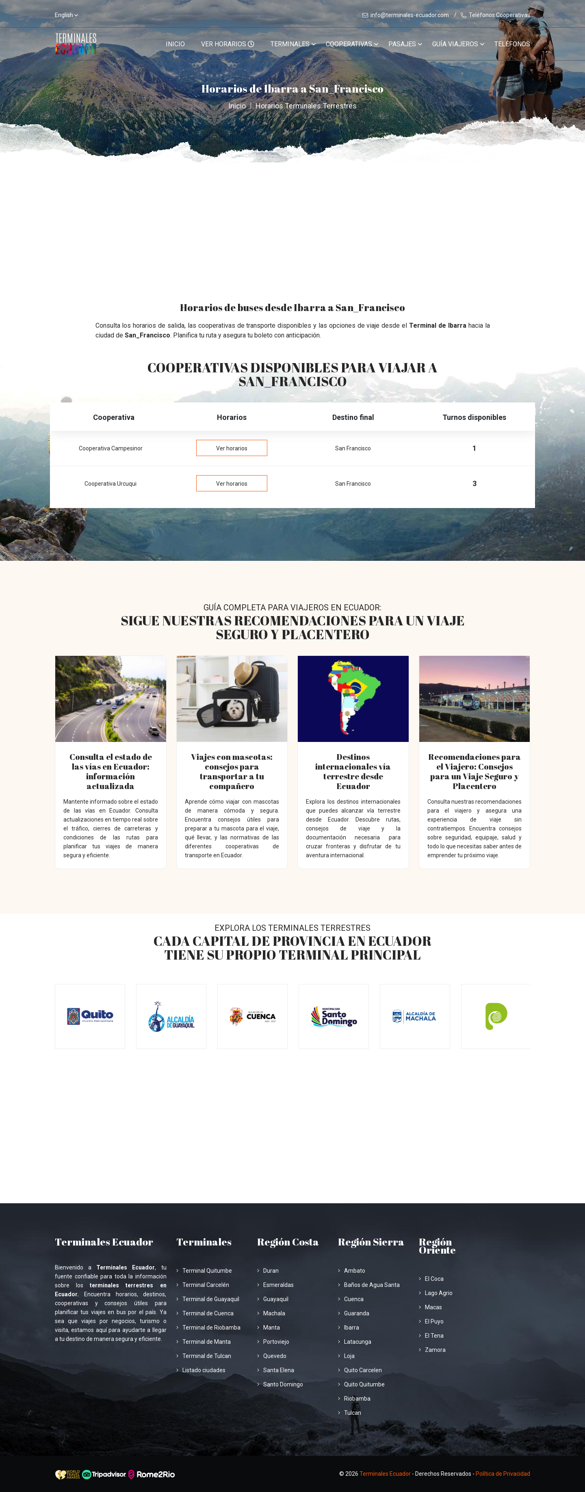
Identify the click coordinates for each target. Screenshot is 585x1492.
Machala (271, 1313)
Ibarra (348, 1327)
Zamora (432, 1350)
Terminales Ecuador (385, 1473)
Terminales (290, 44)
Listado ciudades (200, 1370)
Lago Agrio (436, 1293)
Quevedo (271, 1356)
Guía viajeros (455, 44)
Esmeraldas (275, 1285)
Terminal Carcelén (202, 1285)
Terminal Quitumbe (204, 1270)
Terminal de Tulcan (203, 1356)
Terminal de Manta (203, 1341)
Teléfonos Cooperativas (495, 15)
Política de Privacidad (503, 1473)
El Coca (431, 1279)
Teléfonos (512, 44)
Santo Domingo (280, 1384)
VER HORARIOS (227, 44)
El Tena (431, 1335)
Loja (346, 1356)
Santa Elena (275, 1370)
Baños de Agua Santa (369, 1285)
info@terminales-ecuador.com (405, 15)
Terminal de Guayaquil (207, 1299)
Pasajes (402, 44)
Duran (268, 1270)
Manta (268, 1327)
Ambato (351, 1270)
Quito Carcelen (360, 1370)
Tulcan (349, 1413)
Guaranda (353, 1313)
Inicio (175, 44)
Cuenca (351, 1299)
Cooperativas (349, 44)
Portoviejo (273, 1341)
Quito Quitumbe (361, 1384)
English (64, 15)
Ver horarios (231, 448)
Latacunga (354, 1341)
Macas (430, 1307)
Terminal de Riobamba (208, 1327)
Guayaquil (272, 1299)
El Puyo (431, 1321)
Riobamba (354, 1398)
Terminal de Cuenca (205, 1313)
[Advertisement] (292, 223)
